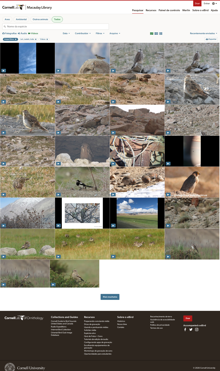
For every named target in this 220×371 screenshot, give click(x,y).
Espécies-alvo (90, 333)
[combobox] (58, 26)
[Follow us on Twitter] (191, 329)
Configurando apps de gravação (98, 342)
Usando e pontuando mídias (96, 327)
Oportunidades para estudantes (97, 354)
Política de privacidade (159, 325)
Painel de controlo (169, 10)
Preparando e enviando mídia (96, 321)
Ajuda (214, 10)
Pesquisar (137, 10)
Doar (197, 3)
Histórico (121, 321)
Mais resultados (110, 297)
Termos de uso (156, 328)
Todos (57, 19)
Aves (7, 19)
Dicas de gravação (92, 324)
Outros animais (40, 19)
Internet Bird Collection (61, 330)
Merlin (186, 10)
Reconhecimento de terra (161, 317)
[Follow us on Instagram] (196, 329)
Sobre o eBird (200, 10)
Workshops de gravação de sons (98, 351)
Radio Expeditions (58, 327)
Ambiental (21, 19)
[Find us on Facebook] (185, 329)
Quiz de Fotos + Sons (93, 336)
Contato (120, 327)
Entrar (207, 3)
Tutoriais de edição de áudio (96, 339)
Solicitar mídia (90, 330)
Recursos (151, 10)
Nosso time (122, 324)
